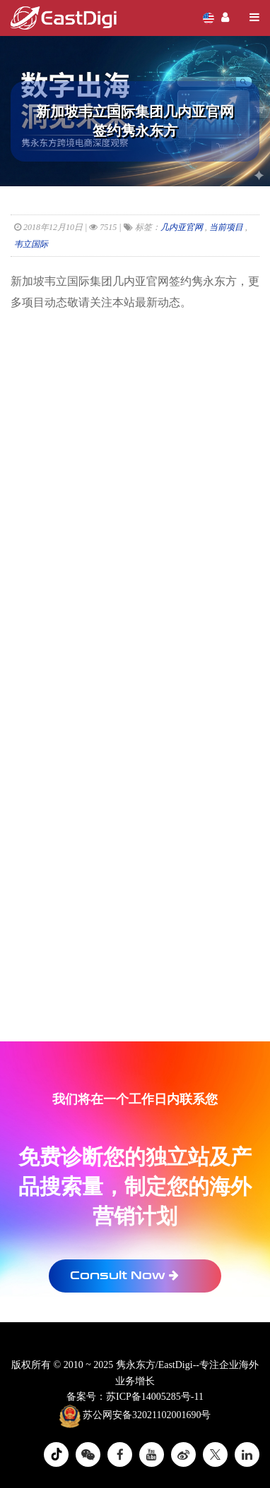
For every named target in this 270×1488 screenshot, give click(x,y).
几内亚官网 (181, 227)
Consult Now (124, 1275)
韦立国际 (31, 244)
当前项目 (226, 227)
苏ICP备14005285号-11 (155, 1396)
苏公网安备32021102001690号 (135, 1416)
